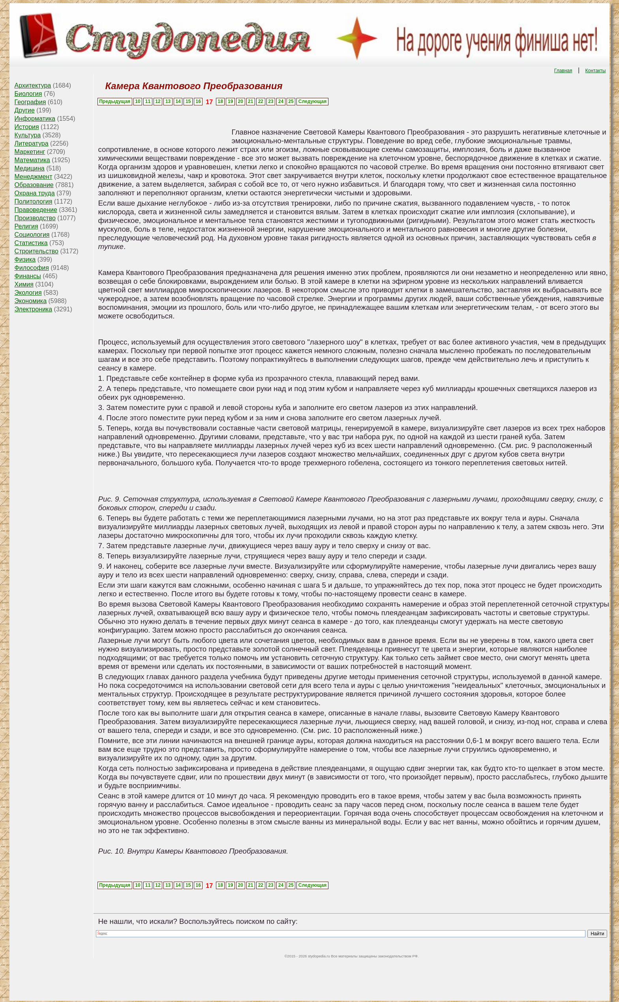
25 (290, 101)
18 (220, 101)
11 (147, 101)
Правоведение (36, 209)
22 (260, 101)
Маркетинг (30, 151)
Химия (24, 284)
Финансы (28, 276)
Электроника (34, 309)
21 (250, 101)
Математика (32, 160)
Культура (28, 135)
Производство (35, 218)
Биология (28, 93)
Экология (28, 292)
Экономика (31, 301)
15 (188, 101)
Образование (34, 185)
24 (280, 101)
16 (198, 101)
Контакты (595, 70)
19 (230, 101)
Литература (32, 143)
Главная (563, 70)
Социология (32, 234)
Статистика (31, 243)
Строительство (36, 251)
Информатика (35, 118)
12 (157, 101)
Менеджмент (34, 176)
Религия (26, 226)
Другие (25, 110)
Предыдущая (114, 101)
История (27, 127)
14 (177, 101)
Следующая (312, 101)
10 (137, 101)
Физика (25, 259)
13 (168, 101)
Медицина (30, 168)
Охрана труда (35, 193)
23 (270, 101)
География (30, 102)
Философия (32, 267)
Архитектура (33, 85)
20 (240, 101)
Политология (34, 201)
